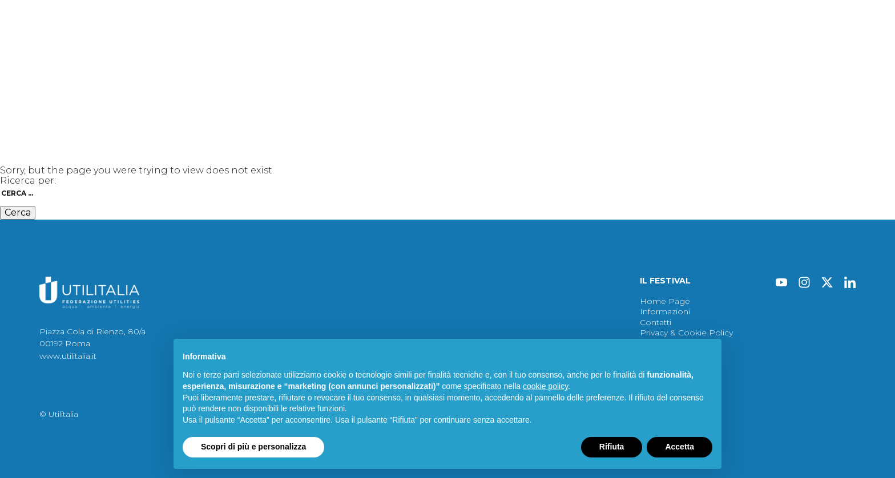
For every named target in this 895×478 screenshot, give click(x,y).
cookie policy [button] (545, 386)
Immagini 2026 (452, 40)
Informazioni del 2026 (553, 40)
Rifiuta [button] (611, 446)
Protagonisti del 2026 (289, 40)
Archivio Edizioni (657, 40)
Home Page (665, 301)
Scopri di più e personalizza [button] (253, 446)
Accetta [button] (679, 446)
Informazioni (665, 311)
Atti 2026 (378, 40)
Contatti (743, 40)
